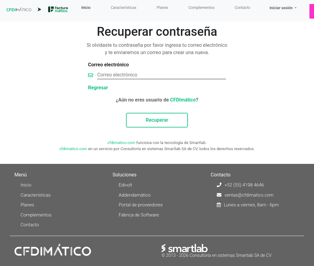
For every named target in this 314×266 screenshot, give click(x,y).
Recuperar (157, 120)
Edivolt (125, 185)
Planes (162, 7)
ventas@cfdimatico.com (249, 195)
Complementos (201, 7)
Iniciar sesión (281, 8)
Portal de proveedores (141, 205)
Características (123, 7)
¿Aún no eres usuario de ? (157, 100)
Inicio (87, 7)
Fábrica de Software (139, 215)
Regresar (98, 88)
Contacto (242, 7)
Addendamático (135, 195)
